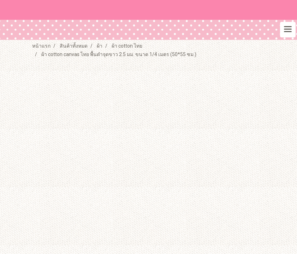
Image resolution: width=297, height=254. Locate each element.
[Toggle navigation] (288, 29)
